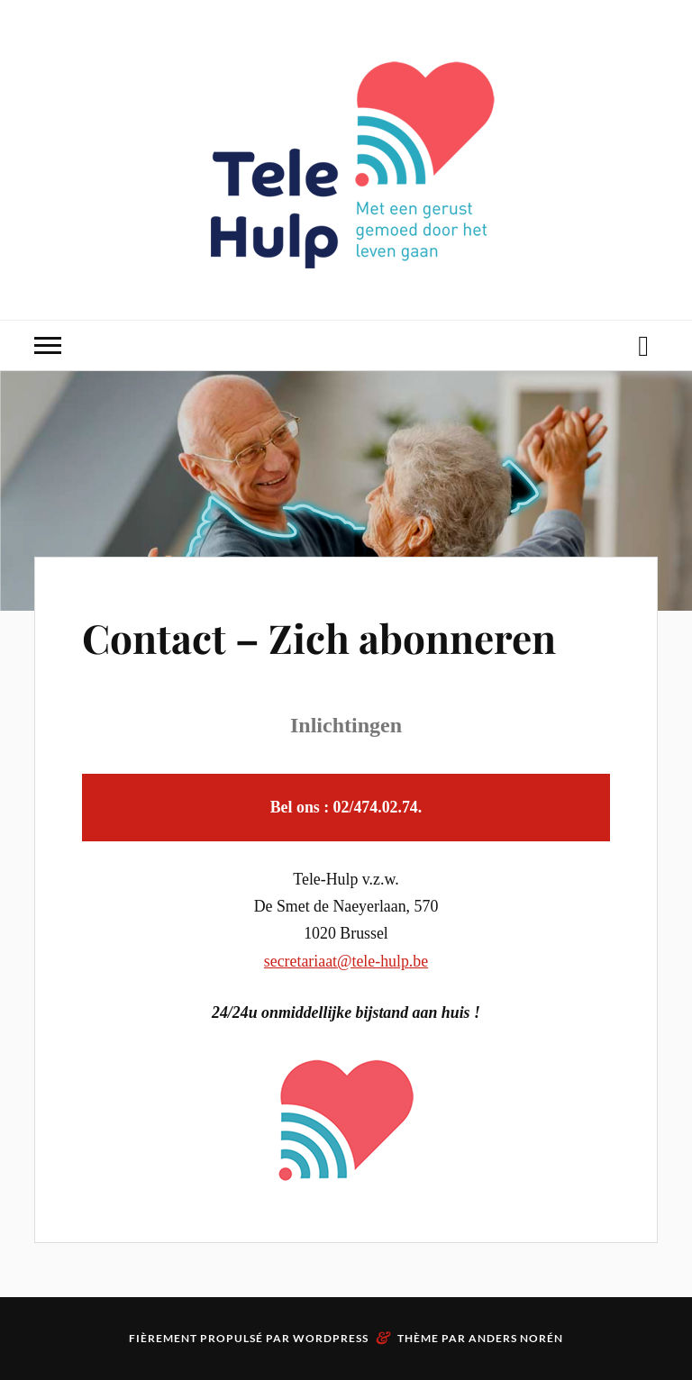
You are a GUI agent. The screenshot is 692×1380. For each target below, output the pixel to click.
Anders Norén (516, 1338)
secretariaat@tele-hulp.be (346, 961)
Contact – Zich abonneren (319, 637)
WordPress (331, 1338)
